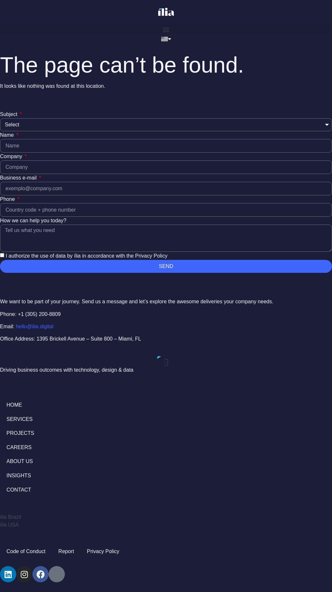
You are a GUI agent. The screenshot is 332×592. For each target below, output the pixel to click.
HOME (14, 405)
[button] (166, 29)
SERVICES (19, 419)
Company (12, 156)
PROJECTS (20, 433)
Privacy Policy (103, 551)
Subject (9, 114)
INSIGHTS (18, 475)
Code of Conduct (25, 551)
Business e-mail (19, 177)
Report (66, 551)
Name (7, 135)
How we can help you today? (33, 220)
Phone (8, 199)
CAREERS (18, 447)
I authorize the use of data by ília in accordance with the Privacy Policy (86, 255)
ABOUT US (19, 461)
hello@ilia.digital (34, 326)
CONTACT (18, 490)
